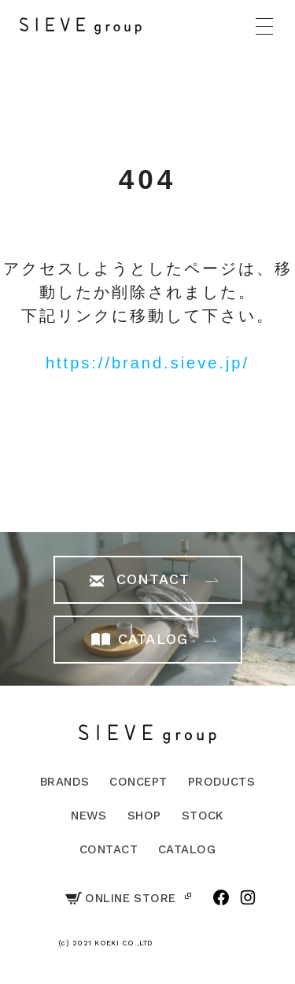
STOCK (203, 815)
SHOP (144, 815)
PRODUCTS (222, 782)
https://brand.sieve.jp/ (147, 363)
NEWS (89, 815)
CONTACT (108, 849)
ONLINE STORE (120, 898)
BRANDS (65, 782)
